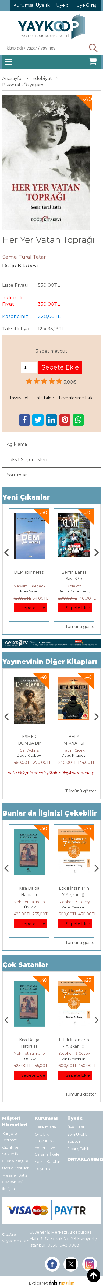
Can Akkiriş (73, 750)
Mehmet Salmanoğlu (76, 902)
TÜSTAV (74, 907)
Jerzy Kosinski (29, 902)
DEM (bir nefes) (74, 572)
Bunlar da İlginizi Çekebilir (49, 813)
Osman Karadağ (29, 750)
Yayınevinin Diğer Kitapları (49, 662)
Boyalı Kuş (29, 888)
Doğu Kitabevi (29, 755)
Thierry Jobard (29, 586)
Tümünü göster (80, 626)
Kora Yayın (74, 591)
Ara (94, 48)
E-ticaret (38, 1265)
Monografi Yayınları (30, 591)
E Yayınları (29, 907)
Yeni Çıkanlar (26, 497)
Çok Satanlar (25, 965)
